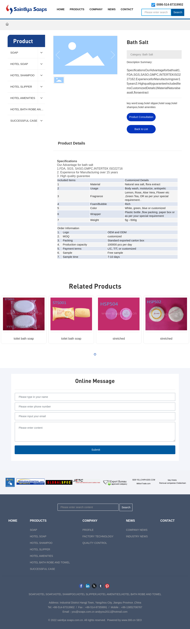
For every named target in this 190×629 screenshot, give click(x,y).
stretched (119, 338)
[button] (95, 354)
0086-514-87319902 (169, 4)
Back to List (141, 129)
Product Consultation (141, 116)
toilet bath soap (24, 338)
